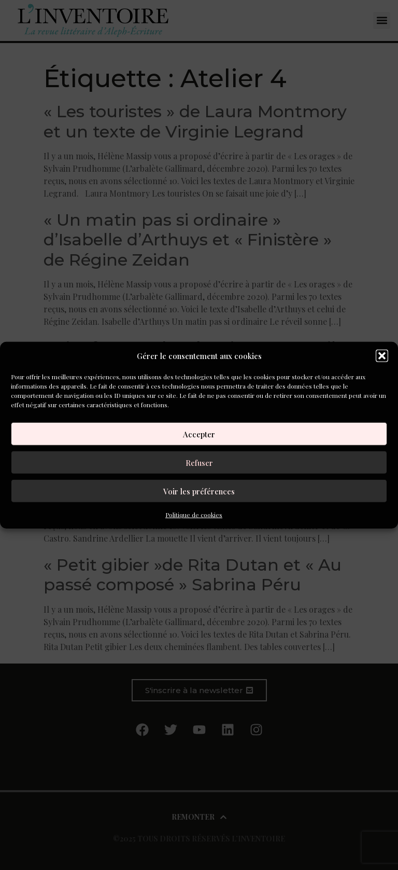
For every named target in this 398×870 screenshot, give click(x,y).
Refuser (199, 462)
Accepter (199, 434)
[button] (382, 356)
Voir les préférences (199, 491)
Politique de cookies (193, 514)
